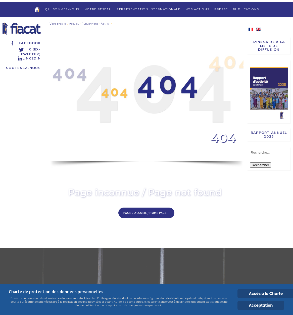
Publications (246, 9)
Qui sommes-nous (62, 9)
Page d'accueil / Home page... (146, 213)
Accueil (74, 23)
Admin (105, 23)
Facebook (25, 43)
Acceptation (261, 305)
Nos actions (197, 9)
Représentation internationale (148, 9)
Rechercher (260, 165)
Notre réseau (98, 9)
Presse (221, 9)
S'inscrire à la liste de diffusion (269, 45)
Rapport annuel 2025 (269, 134)
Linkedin (29, 58)
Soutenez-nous (23, 68)
